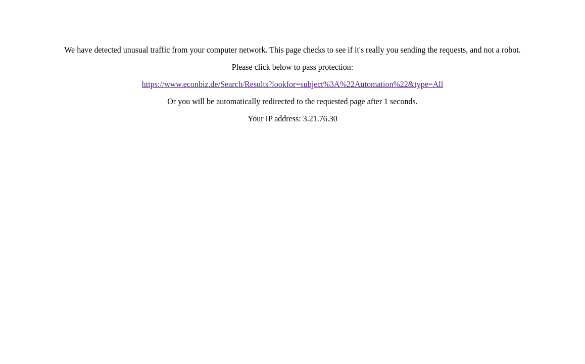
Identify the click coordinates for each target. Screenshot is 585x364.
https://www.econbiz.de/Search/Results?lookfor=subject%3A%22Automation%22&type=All (292, 84)
